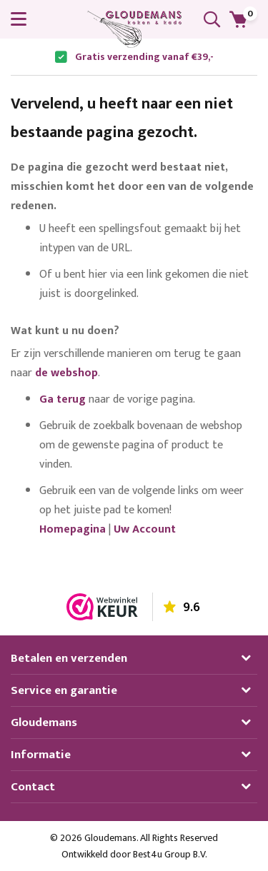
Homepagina (72, 529)
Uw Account (145, 529)
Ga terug (62, 399)
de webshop (66, 373)
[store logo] (134, 29)
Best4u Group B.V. (170, 854)
